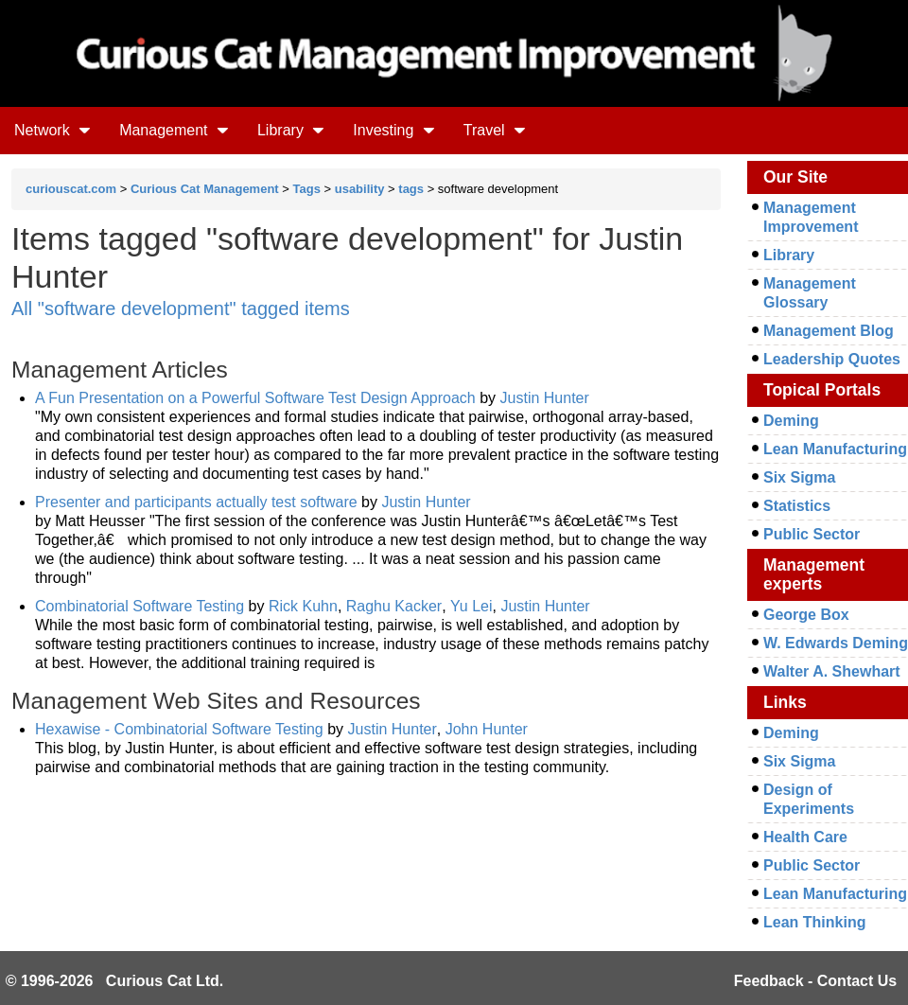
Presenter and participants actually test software (196, 502)
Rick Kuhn (303, 606)
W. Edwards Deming (835, 643)
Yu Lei (471, 606)
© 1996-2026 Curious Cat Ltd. (115, 981)
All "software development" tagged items (180, 308)
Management (174, 130)
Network (52, 130)
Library (290, 130)
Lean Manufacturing (835, 449)
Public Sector (811, 534)
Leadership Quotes (831, 359)
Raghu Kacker (394, 606)
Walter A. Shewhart (831, 671)
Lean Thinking (814, 922)
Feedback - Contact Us (815, 981)
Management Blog (828, 331)
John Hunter (486, 729)
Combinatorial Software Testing (139, 606)
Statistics (796, 506)
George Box (806, 615)
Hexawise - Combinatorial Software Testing (179, 729)
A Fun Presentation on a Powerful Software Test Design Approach (255, 398)
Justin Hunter (544, 398)
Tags (307, 189)
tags (411, 189)
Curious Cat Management (205, 189)
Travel (494, 130)
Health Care (805, 837)
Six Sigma (799, 477)
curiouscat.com (71, 189)
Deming (791, 421)
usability (360, 189)
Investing (393, 130)
